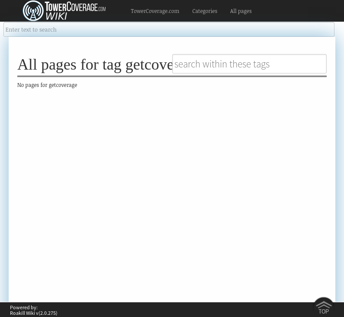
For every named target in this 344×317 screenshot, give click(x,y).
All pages (240, 10)
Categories (204, 10)
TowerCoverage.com (155, 10)
